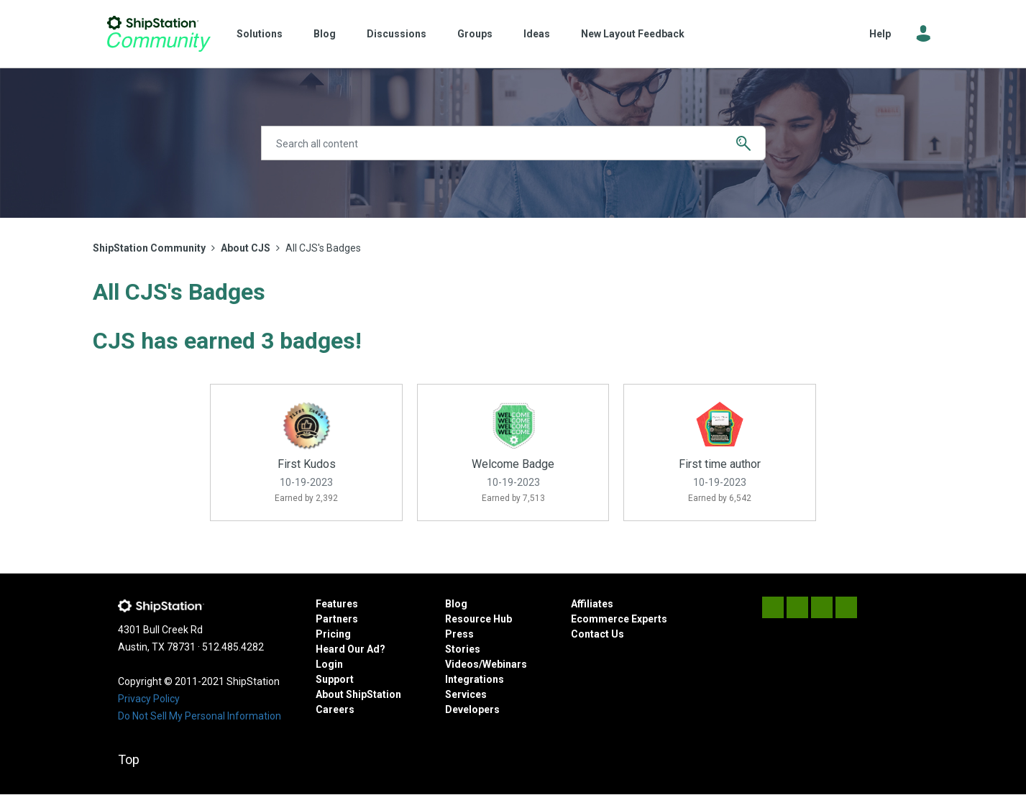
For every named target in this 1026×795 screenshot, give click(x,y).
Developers (472, 709)
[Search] (513, 143)
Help (880, 34)
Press (459, 634)
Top (128, 759)
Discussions (396, 34)
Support (335, 679)
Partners (337, 619)
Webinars (504, 664)
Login (329, 664)
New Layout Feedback (632, 34)
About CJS (245, 248)
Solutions (260, 34)
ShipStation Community (159, 34)
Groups (475, 34)
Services (466, 694)
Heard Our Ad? (350, 649)
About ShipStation (358, 694)
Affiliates (592, 604)
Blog (324, 34)
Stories (462, 649)
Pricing (333, 634)
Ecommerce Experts (619, 619)
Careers (335, 709)
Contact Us (597, 634)
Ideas (536, 34)
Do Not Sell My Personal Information (199, 716)
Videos (462, 664)
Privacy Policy (149, 698)
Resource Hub (478, 619)
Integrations (474, 679)
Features (337, 604)
